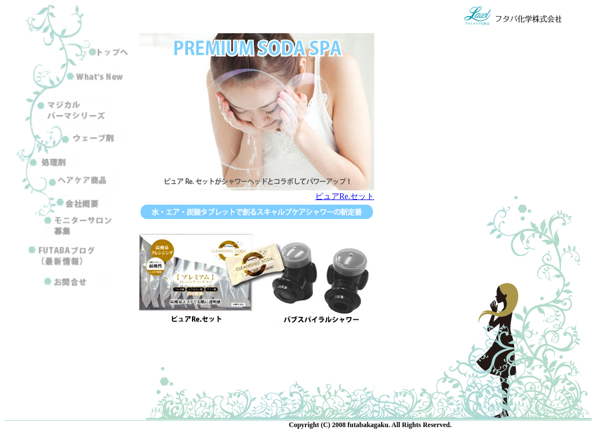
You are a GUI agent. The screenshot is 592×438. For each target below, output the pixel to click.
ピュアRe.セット (344, 196)
